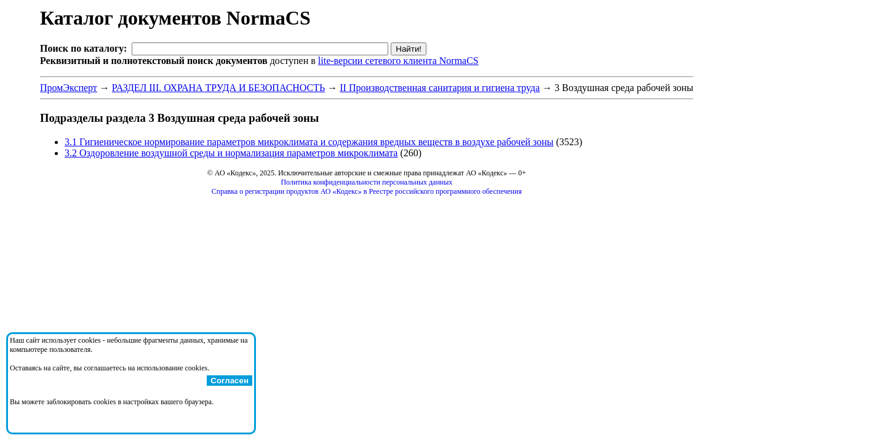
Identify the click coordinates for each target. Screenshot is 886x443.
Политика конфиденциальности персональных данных (366, 182)
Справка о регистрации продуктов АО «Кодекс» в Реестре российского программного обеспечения (367, 191)
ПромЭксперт (68, 87)
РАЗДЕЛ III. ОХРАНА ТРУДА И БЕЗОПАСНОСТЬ (218, 87)
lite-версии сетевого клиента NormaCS (398, 60)
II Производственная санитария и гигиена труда (440, 87)
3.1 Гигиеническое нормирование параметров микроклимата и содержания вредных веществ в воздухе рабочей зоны (309, 142)
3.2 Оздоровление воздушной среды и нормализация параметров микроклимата (231, 153)
